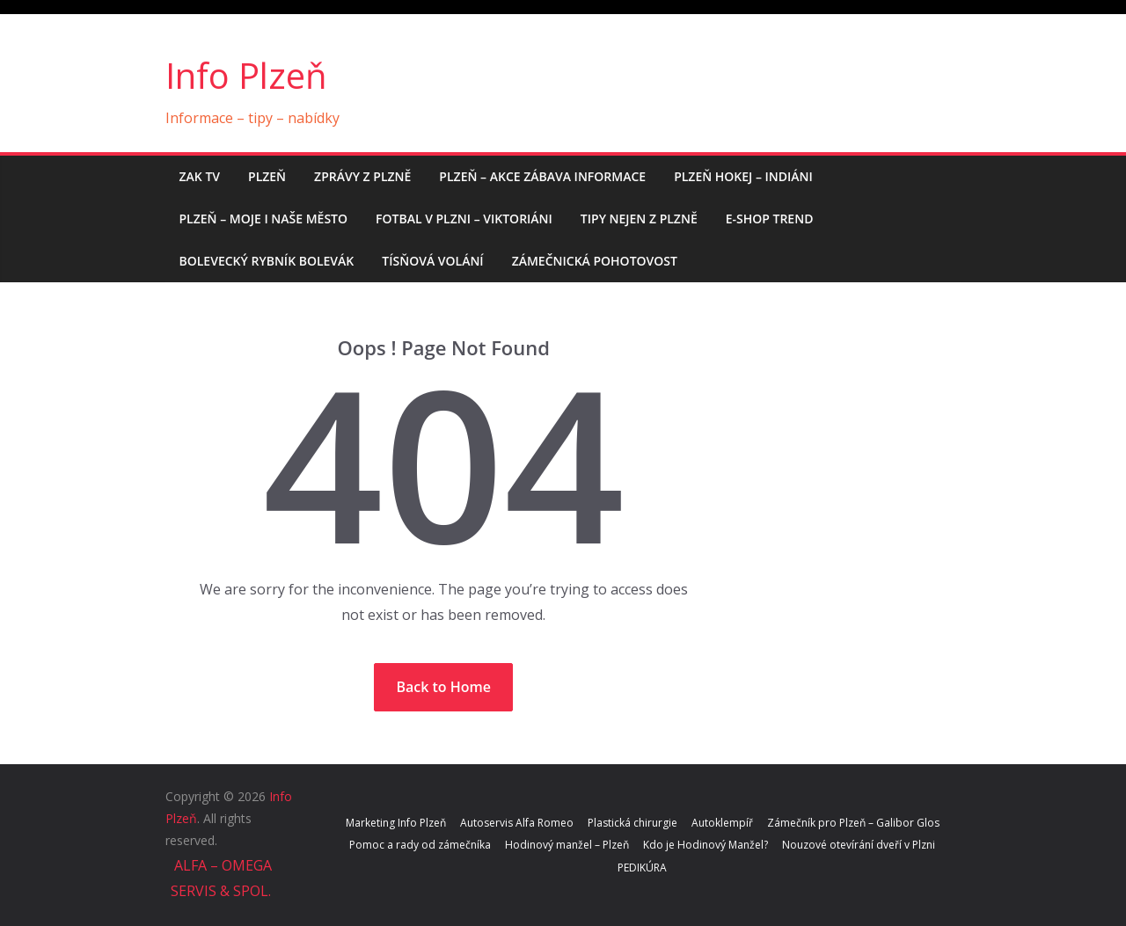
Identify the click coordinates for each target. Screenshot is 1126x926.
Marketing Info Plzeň (396, 822)
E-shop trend (770, 218)
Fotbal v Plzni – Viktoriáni (464, 218)
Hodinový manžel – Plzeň (567, 844)
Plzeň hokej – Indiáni (743, 176)
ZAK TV (200, 176)
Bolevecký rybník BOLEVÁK (267, 260)
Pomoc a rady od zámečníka (420, 844)
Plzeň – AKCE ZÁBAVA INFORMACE (542, 176)
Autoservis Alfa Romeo (517, 822)
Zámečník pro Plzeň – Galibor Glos (853, 822)
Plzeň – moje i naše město (263, 218)
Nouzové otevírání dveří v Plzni (858, 844)
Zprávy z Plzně (362, 176)
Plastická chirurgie (632, 822)
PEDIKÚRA (642, 867)
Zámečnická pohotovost (594, 260)
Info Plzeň (246, 75)
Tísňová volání (432, 260)
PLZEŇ (267, 176)
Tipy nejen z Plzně (639, 218)
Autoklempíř (722, 822)
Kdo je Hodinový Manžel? (705, 844)
